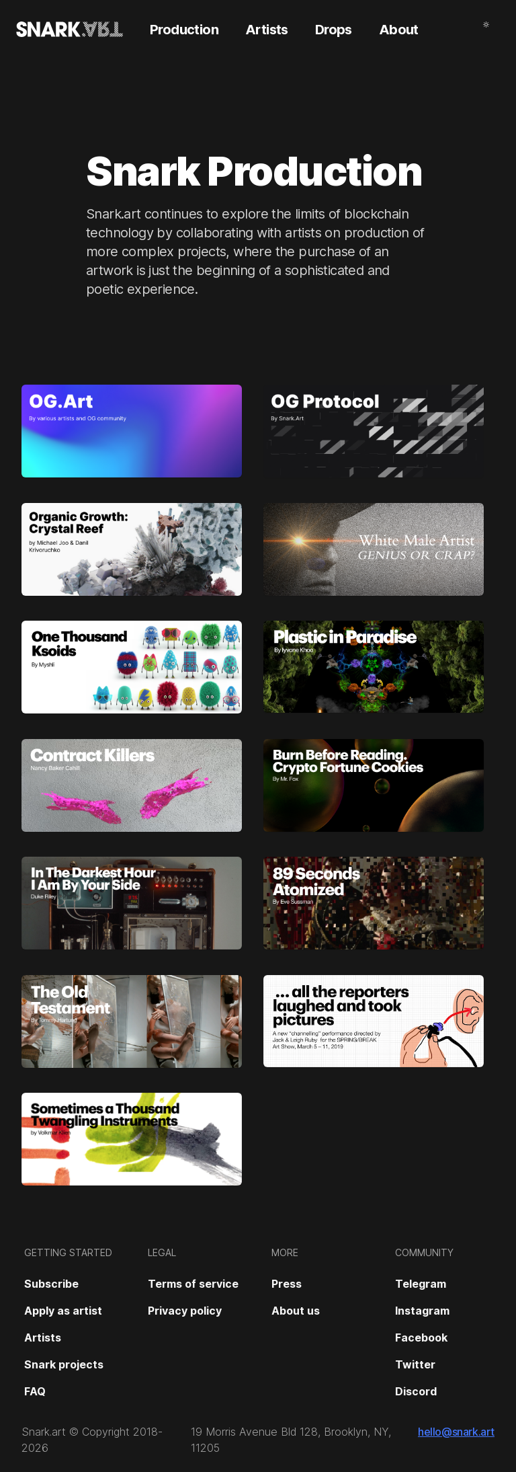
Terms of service (193, 1283)
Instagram (422, 1310)
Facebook (421, 1337)
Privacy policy (185, 1310)
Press (286, 1283)
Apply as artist (63, 1310)
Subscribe (51, 1283)
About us (295, 1310)
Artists (42, 1337)
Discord (416, 1391)
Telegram (420, 1283)
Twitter (415, 1364)
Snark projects (63, 1364)
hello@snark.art (456, 1431)
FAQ (35, 1391)
